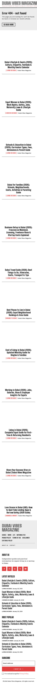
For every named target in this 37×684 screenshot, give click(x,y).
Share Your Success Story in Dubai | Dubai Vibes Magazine (18, 471)
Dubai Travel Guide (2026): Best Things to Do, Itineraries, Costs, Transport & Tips (18, 272)
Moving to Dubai (11, 318)
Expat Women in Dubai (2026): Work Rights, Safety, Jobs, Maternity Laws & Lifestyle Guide (18, 106)
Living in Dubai (11, 70)
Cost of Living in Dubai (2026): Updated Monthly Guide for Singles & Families (18, 352)
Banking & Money (11, 515)
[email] (18, 663)
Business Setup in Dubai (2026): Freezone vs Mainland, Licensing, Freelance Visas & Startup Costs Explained (18, 231)
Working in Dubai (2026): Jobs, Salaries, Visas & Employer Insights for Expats (18, 392)
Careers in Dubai (11, 113)
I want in (18, 669)
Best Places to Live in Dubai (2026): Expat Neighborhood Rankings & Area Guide (18, 312)
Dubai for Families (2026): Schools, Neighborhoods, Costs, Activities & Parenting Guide (18, 188)
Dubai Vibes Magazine (24, 70)
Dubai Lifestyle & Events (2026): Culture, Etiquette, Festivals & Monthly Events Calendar (18, 65)
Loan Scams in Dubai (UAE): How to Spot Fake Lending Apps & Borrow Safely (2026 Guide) (18, 510)
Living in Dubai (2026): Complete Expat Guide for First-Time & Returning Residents (18, 432)
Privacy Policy (23, 674)
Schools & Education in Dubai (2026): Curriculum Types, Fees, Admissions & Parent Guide (18, 147)
